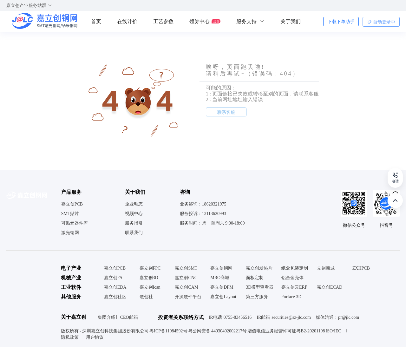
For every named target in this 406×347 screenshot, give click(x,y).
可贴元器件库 (74, 223)
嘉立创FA (113, 278)
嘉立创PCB (72, 204)
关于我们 (290, 21)
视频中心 (134, 214)
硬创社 (146, 297)
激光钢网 (70, 233)
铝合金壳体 (292, 278)
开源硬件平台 (188, 297)
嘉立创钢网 (221, 268)
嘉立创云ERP (294, 287)
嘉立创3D (149, 278)
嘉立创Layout (223, 297)
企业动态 (134, 204)
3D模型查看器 (259, 287)
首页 (96, 21)
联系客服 (226, 112)
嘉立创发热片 (259, 268)
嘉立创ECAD (329, 287)
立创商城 (326, 268)
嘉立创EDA (115, 287)
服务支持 (250, 21)
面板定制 (255, 278)
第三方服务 (257, 297)
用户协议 (95, 337)
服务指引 (134, 223)
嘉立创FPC (150, 268)
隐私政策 (70, 337)
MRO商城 (219, 278)
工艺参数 (163, 21)
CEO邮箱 (129, 317)
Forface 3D (291, 297)
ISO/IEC (333, 331)
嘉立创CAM (186, 287)
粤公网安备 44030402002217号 (217, 331)
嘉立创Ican (150, 287)
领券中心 (204, 21)
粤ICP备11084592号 (168, 331)
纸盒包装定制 (294, 268)
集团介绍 (106, 317)
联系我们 (134, 233)
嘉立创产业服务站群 (29, 5)
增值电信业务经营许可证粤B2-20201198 (286, 331)
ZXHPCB (361, 268)
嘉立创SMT (186, 268)
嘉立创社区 (115, 297)
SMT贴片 (70, 214)
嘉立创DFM (221, 287)
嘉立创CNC (186, 278)
